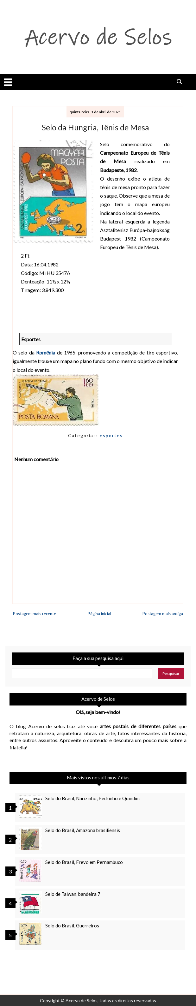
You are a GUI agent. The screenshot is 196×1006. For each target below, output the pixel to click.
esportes (111, 435)
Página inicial (99, 613)
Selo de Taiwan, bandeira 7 (72, 894)
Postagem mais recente (34, 613)
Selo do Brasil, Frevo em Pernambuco (84, 862)
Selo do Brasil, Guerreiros (72, 925)
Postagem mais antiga (162, 613)
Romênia (45, 352)
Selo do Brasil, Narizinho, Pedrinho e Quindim (92, 798)
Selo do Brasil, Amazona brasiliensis (82, 830)
